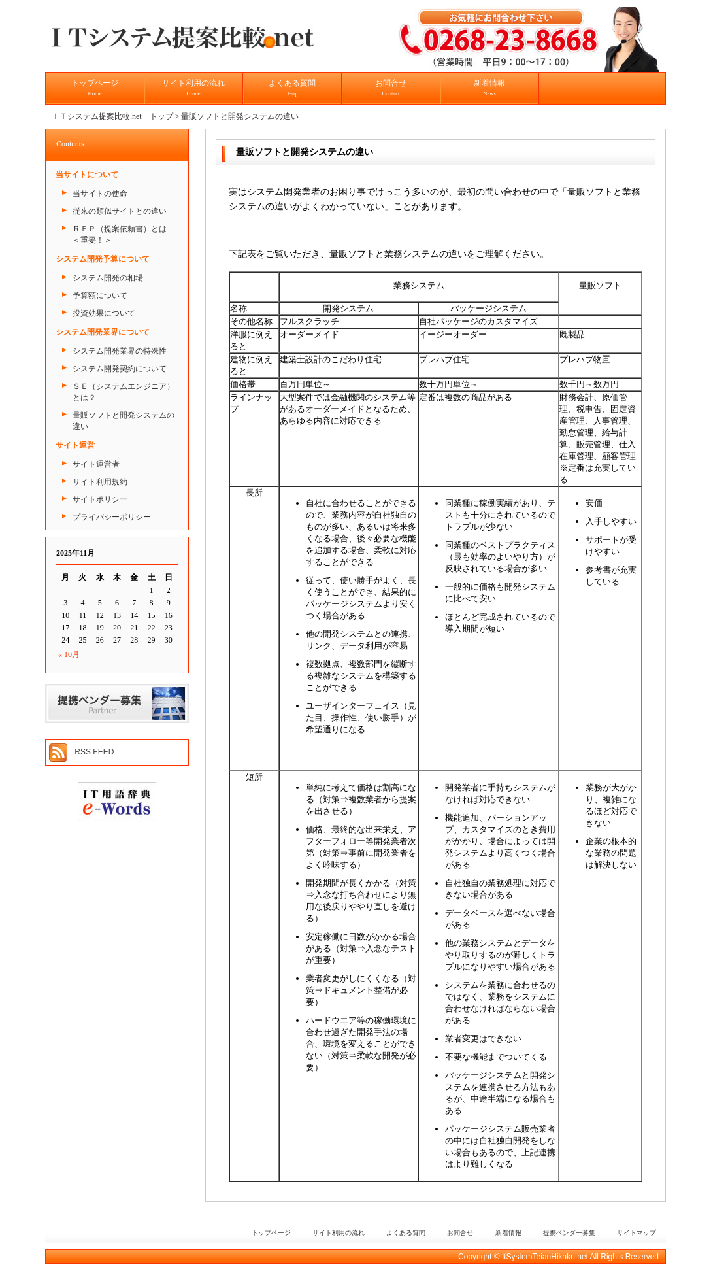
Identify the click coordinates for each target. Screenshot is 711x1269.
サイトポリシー (100, 499)
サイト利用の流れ (193, 87)
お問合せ (390, 87)
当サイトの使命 (100, 193)
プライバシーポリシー (112, 517)
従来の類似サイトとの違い (120, 211)
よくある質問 (292, 87)
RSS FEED (94, 751)
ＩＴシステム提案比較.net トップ (112, 116)
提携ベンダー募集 (569, 1232)
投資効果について (104, 313)
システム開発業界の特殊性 (120, 351)
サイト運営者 (96, 464)
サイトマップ (636, 1232)
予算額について (100, 295)
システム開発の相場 (108, 277)
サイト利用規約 (100, 481)
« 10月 (69, 654)
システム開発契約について (120, 368)
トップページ (94, 87)
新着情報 (489, 87)
